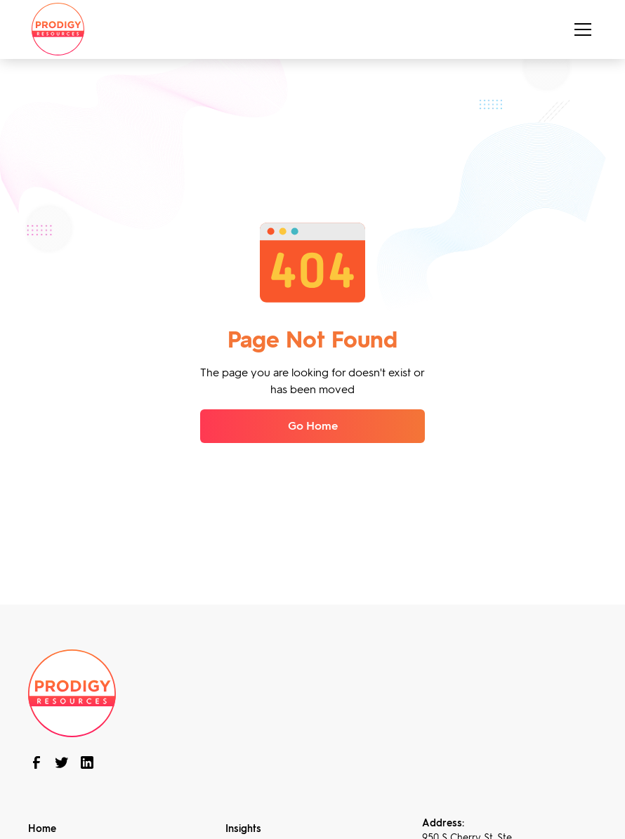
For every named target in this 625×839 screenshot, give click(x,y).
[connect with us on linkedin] (87, 762)
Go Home (313, 425)
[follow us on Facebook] (36, 762)
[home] (58, 29)
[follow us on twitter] (61, 762)
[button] (580, 29)
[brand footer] (72, 692)
